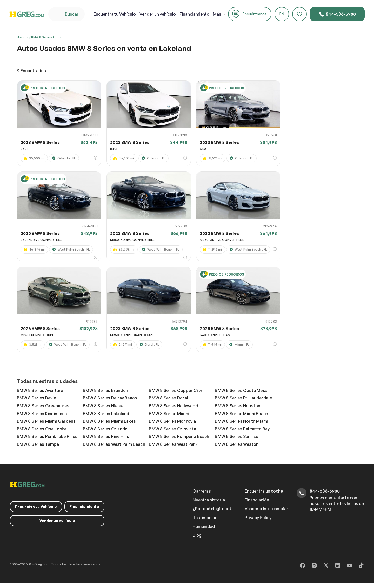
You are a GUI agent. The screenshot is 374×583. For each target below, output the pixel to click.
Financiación (257, 499)
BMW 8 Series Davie (36, 398)
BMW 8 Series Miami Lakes (109, 421)
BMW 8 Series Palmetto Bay (242, 428)
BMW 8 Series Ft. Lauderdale (243, 398)
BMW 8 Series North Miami (241, 421)
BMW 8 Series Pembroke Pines (47, 436)
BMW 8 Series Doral (168, 398)
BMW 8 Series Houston (237, 405)
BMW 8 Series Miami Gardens (46, 421)
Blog (197, 535)
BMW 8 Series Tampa (38, 444)
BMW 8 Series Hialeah (104, 405)
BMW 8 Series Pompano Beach (179, 436)
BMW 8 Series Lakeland (106, 413)
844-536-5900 (337, 14)
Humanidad (204, 526)
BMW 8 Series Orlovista (172, 428)
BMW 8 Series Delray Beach (110, 398)
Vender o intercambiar (266, 508)
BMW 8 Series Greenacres (43, 405)
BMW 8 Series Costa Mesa (241, 390)
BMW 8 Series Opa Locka (41, 428)
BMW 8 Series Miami (169, 413)
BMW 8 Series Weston (236, 444)
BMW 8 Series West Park (173, 444)
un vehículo (157, 14)
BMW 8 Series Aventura (40, 390)
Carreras (202, 491)
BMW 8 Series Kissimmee (42, 413)
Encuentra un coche (264, 491)
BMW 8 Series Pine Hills (106, 436)
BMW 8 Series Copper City (175, 390)
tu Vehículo (115, 14)
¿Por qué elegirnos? (212, 508)
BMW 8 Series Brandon (105, 390)
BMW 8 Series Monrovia (172, 421)
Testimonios (205, 517)
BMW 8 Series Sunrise (236, 436)
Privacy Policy (258, 517)
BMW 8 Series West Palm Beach (114, 444)
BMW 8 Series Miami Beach (241, 413)
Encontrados (31, 71)
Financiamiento (194, 14)
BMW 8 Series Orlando (105, 428)
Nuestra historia (209, 499)
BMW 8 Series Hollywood (173, 405)
